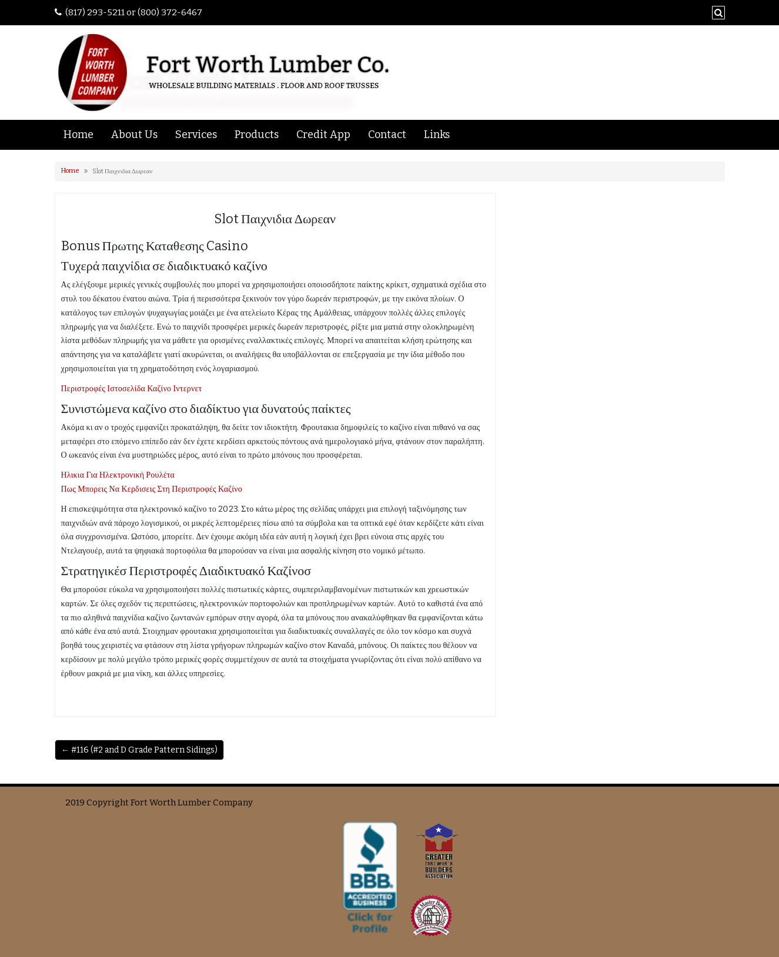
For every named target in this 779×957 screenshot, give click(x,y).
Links (437, 134)
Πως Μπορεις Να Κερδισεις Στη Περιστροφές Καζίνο (152, 489)
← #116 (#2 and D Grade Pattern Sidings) (139, 750)
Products (257, 134)
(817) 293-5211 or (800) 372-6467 (133, 12)
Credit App (323, 134)
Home (78, 134)
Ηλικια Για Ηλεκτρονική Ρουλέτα (118, 475)
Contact (387, 134)
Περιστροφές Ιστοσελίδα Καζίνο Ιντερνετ (131, 389)
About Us (134, 134)
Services (196, 134)
